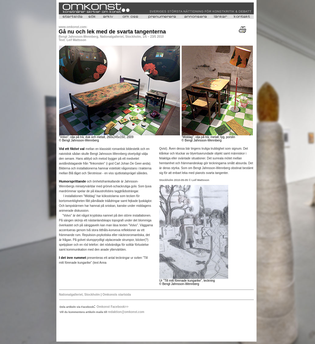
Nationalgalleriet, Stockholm (79, 294)
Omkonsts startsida (116, 294)
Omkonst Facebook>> (112, 306)
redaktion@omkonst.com (126, 312)
